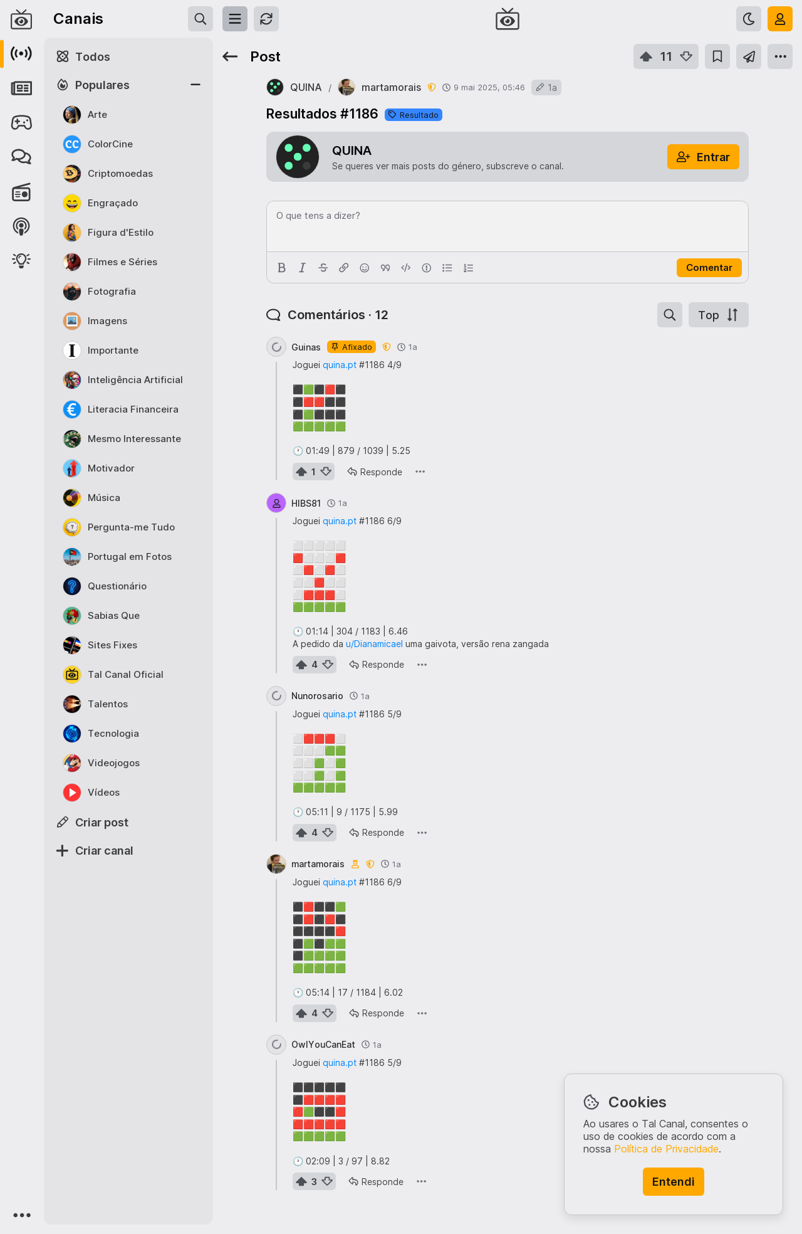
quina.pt (340, 364)
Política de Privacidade (666, 1148)
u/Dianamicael (374, 643)
